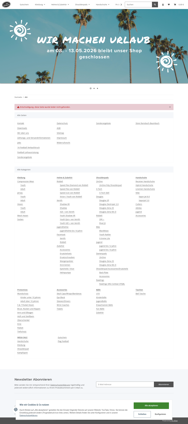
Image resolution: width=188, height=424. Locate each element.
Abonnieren (163, 384)
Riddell (60, 181)
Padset (20, 327)
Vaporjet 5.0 (144, 200)
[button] (163, 4)
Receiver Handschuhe (145, 181)
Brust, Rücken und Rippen (28, 308)
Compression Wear (25, 181)
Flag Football (63, 341)
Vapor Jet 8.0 (144, 196)
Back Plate (103, 272)
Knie (19, 324)
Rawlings (100, 280)
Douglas (99, 196)
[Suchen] (138, 4)
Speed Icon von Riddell (70, 193)
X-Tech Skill (104, 193)
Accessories (104, 276)
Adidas (139, 208)
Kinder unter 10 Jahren (30, 297)
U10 (98, 293)
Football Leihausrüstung (28, 152)
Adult (22, 189)
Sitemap (60, 133)
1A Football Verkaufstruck (28, 147)
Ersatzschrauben (67, 257)
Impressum (62, 138)
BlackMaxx (103, 230)
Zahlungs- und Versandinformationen (33, 138)
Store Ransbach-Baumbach (147, 123)
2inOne (99, 181)
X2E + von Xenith (67, 211)
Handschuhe (22, 341)
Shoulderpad (23, 349)
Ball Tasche (141, 293)
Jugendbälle (101, 301)
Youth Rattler (105, 234)
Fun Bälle (100, 308)
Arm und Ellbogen (25, 312)
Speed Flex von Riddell (70, 189)
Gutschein (62, 337)
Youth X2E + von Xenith (70, 223)
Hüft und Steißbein (25, 316)
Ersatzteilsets (66, 253)
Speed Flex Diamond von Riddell (74, 185)
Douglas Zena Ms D (107, 211)
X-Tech (99, 189)
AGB (58, 128)
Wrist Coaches (63, 305)
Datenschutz (62, 123)
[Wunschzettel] (169, 4)
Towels (60, 308)
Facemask (61, 234)
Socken (20, 219)
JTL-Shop (174, 421)
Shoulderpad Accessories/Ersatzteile (112, 268)
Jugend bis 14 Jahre (107, 249)
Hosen (20, 204)
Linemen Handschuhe (145, 189)
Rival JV (102, 223)
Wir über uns (23, 133)
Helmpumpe (65, 272)
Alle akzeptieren (150, 405)
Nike (138, 193)
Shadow (63, 208)
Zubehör (60, 246)
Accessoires (65, 249)
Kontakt (20, 123)
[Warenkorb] (179, 4)
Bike (98, 227)
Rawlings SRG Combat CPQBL (112, 284)
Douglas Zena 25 (106, 208)
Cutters (139, 204)
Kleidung (21, 345)
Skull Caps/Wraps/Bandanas (69, 293)
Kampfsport (22, 352)
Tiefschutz (21, 331)
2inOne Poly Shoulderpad (110, 185)
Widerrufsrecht (63, 142)
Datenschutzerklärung (60, 385)
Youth (23, 185)
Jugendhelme (62, 227)
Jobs (19, 142)
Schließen (142, 414)
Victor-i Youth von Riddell (71, 196)
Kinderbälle (101, 297)
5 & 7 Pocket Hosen (25, 305)
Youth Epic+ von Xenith (70, 219)
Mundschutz (22, 293)
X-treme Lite (104, 238)
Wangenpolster (66, 261)
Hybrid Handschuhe (144, 185)
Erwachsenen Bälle (104, 305)
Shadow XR (65, 204)
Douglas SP (104, 200)
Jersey (20, 193)
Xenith (59, 200)
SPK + (101, 219)
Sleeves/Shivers (63, 301)
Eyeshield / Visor (67, 268)
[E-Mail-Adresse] (125, 384)
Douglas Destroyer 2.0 (109, 204)
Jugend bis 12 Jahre (107, 246)
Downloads (22, 128)
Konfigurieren (160, 414)
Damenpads (101, 253)
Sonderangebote (103, 123)
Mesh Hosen (22, 215)
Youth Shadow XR (67, 215)
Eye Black (61, 297)
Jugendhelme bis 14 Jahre (71, 230)
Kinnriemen (65, 265)
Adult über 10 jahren (29, 301)
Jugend (99, 242)
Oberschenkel (23, 320)
